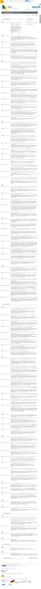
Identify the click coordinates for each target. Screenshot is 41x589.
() (17, 91)
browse (11, 1)
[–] (27, 18)
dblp (8, 1)
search (15, 1)
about (20, 1)
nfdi (23, 1)
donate (26, 1)
